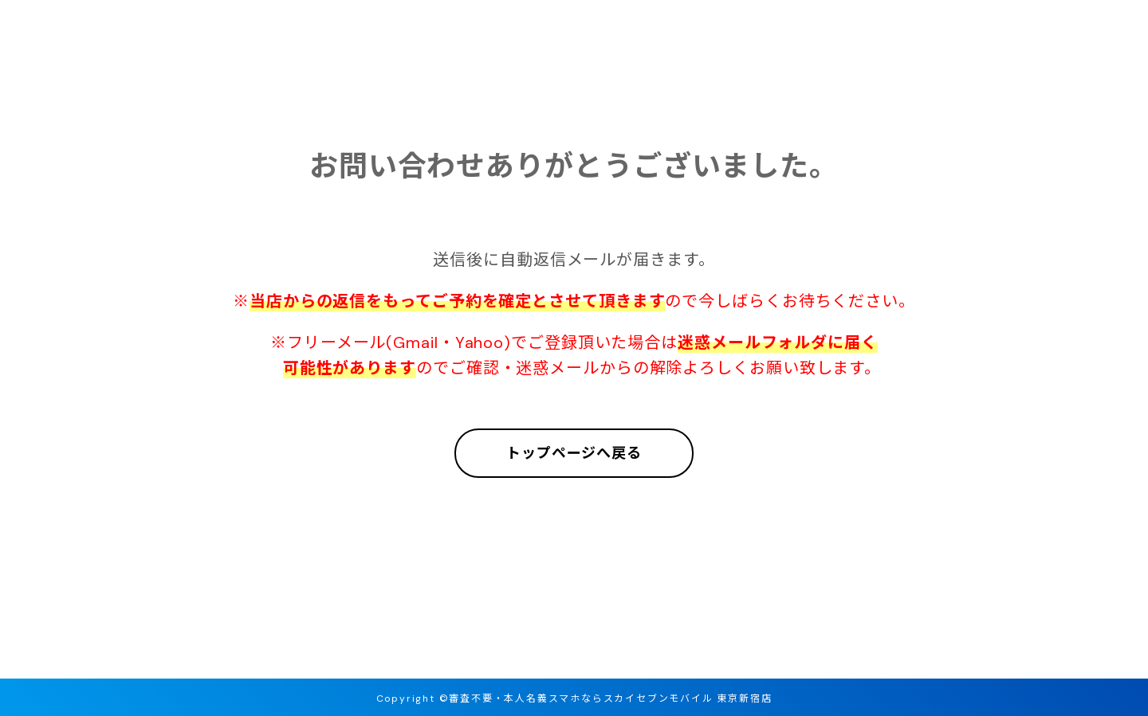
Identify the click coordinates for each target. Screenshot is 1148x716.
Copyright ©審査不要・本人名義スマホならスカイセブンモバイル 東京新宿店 (574, 698)
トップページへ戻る (574, 453)
